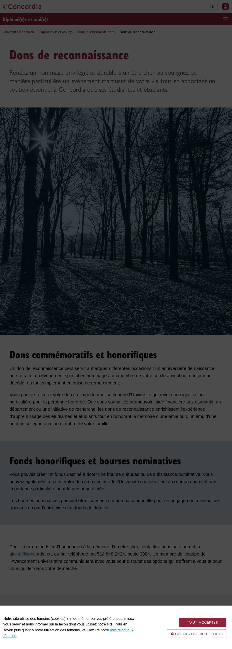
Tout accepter (202, 622)
